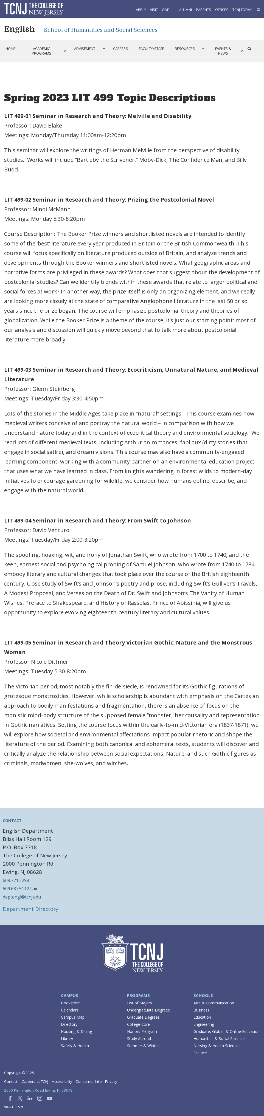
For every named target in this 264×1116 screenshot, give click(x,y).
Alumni (185, 9)
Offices (221, 9)
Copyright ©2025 (19, 1072)
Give (165, 9)
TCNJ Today (242, 9)
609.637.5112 (16, 889)
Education (202, 1017)
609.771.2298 (16, 880)
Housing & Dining (76, 1031)
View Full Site (14, 1107)
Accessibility (62, 1081)
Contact (10, 1081)
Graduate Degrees (143, 1017)
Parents (203, 9)
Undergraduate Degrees (148, 1010)
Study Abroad (139, 1038)
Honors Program (142, 1031)
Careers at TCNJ (35, 1081)
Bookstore (70, 1002)
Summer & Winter (143, 1045)
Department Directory (30, 908)
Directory (69, 1024)
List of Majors (139, 1002)
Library (67, 1038)
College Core (138, 1024)
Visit (154, 9)
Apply (141, 9)
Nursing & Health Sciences (216, 1045)
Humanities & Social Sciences (219, 1038)
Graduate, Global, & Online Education (226, 1031)
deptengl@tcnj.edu (22, 897)
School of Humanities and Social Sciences (101, 30)
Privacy (111, 1081)
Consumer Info (88, 1081)
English (19, 29)
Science (200, 1052)
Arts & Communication (213, 1002)
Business (201, 1010)
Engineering (203, 1024)
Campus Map (73, 1017)
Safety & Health (75, 1045)
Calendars (69, 1010)
